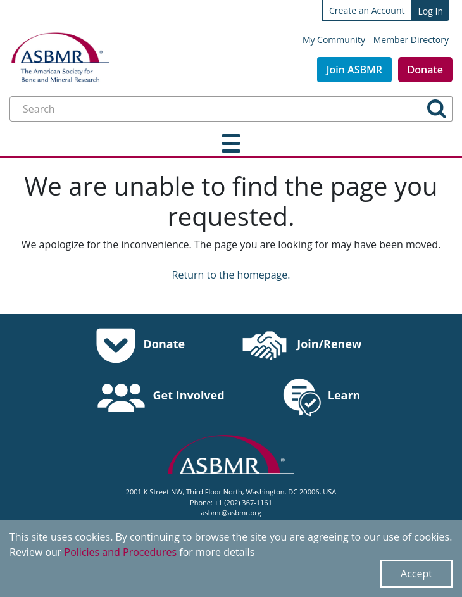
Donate (425, 70)
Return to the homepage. (231, 275)
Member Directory (411, 40)
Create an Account (367, 10)
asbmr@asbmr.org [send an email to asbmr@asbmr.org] (231, 512)
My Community (334, 40)
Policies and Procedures (121, 552)
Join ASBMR (354, 70)
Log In (430, 11)
